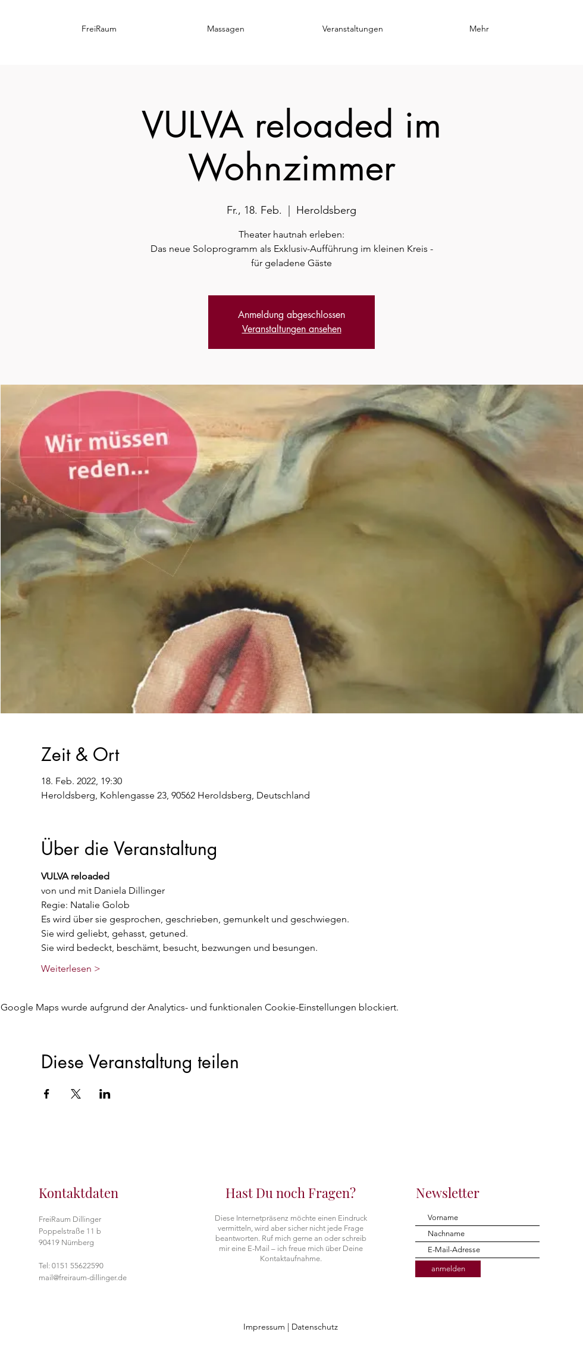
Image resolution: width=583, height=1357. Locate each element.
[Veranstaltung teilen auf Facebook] (46, 1094)
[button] (225, 28)
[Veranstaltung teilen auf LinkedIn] (105, 1094)
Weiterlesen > (71, 968)
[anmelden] (448, 1269)
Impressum (264, 1326)
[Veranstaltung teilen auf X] (76, 1094)
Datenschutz (315, 1326)
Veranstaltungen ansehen (291, 329)
